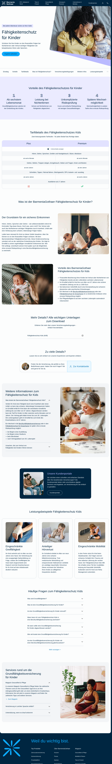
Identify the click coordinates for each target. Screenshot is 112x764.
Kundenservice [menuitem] (93, 3)
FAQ (108, 72)
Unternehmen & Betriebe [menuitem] (77, 3)
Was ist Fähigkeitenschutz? (41, 72)
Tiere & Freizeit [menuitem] (37, 3)
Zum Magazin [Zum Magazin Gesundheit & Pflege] (11, 699)
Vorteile (14, 72)
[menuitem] (103, 3)
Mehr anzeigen (55, 649)
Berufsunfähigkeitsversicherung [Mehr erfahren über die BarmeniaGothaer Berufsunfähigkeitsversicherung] (83, 291)
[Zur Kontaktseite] (79, 366)
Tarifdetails (25, 72)
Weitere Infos (81, 72)
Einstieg (6, 72)
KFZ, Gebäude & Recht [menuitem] (24, 3)
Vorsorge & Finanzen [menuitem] (62, 3)
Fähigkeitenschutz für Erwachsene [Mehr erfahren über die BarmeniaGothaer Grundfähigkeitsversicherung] (71, 294)
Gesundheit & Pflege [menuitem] (49, 3)
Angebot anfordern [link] (10, 54)
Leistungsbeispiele (96, 72)
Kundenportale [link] (55, 493)
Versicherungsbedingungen (64, 72)
